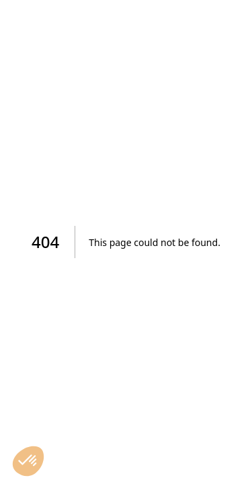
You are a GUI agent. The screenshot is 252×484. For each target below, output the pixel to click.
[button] (28, 461)
